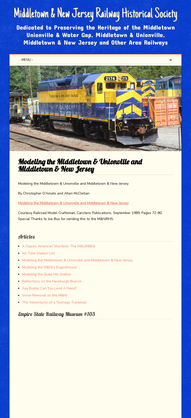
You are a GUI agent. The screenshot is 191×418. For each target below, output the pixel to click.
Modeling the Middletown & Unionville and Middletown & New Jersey (73, 203)
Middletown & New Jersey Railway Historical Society (95, 15)
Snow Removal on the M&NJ (44, 295)
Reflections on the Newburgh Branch (51, 281)
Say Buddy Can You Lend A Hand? (49, 288)
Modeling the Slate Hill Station (46, 274)
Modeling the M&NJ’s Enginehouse (49, 267)
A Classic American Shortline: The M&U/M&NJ (58, 246)
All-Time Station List (38, 253)
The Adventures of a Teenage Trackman (54, 302)
